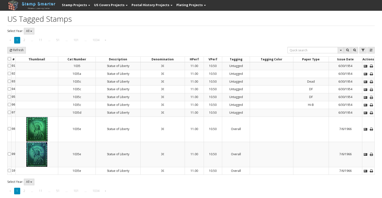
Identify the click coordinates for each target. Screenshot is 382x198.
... (32, 40)
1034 (96, 40)
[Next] (105, 40)
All (29, 31)
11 (40, 40)
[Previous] (10, 40)
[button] (76, 5)
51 (58, 40)
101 (76, 40)
